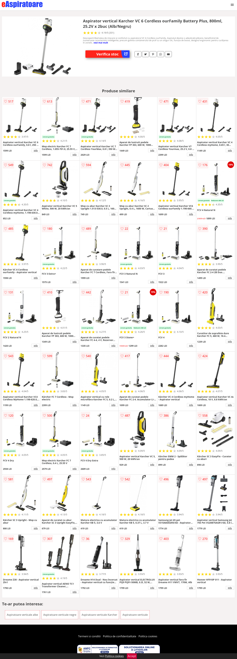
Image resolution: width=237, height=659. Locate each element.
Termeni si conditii (89, 636)
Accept (132, 656)
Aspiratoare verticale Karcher (99, 615)
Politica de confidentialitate (119, 636)
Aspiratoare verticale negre (59, 615)
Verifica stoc (113, 54)
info (36, 150)
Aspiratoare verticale (135, 615)
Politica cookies (148, 636)
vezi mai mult (101, 42)
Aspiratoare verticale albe (22, 615)
